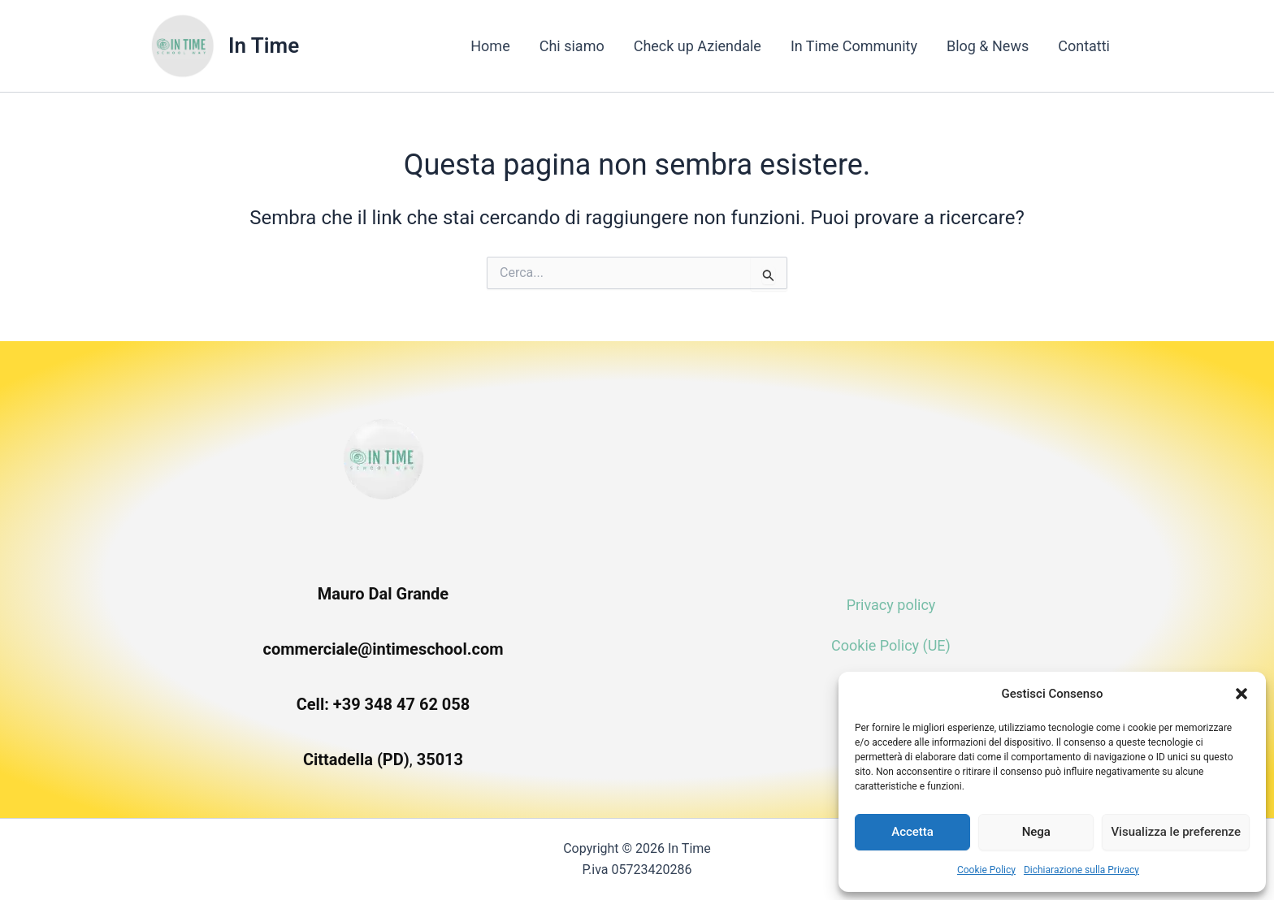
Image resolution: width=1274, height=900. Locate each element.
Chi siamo (572, 45)
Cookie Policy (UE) (891, 645)
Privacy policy (891, 604)
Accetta (912, 831)
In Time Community (854, 45)
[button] (1241, 694)
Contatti (1084, 45)
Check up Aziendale (697, 45)
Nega (1036, 831)
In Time (263, 45)
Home (489, 45)
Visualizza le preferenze (1176, 831)
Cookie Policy (986, 870)
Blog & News (988, 45)
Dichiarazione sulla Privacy (1081, 870)
